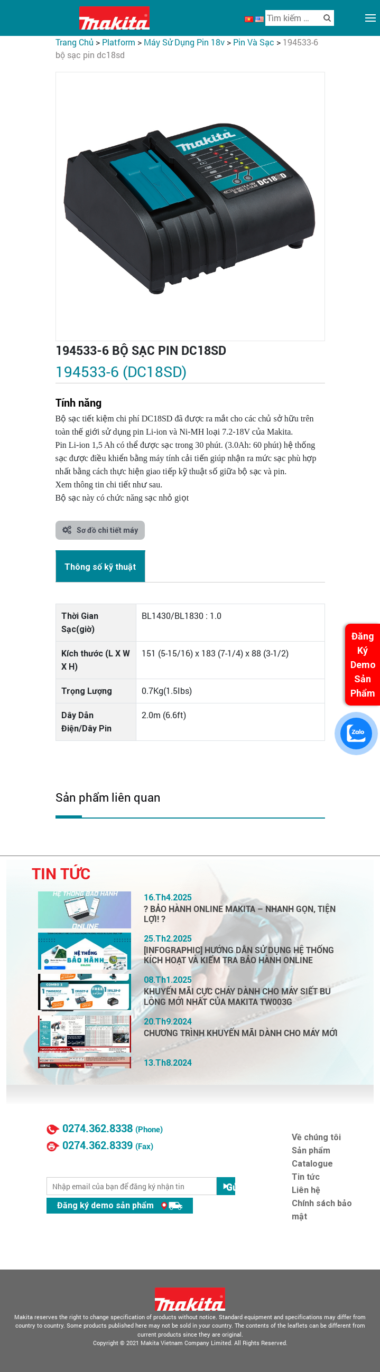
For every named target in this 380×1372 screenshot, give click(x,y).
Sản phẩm (311, 1150)
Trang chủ (74, 42)
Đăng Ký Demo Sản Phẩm (363, 665)
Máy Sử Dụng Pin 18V (184, 42)
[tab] (100, 566)
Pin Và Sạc (253, 42)
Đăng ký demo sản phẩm (119, 1205)
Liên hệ (306, 1190)
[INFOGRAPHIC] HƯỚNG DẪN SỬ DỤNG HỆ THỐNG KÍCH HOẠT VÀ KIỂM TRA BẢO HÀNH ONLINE (239, 955)
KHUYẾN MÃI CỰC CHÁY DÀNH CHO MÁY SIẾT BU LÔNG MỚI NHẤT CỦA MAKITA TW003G (237, 996)
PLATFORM (118, 42)
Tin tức (306, 1177)
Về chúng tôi (316, 1137)
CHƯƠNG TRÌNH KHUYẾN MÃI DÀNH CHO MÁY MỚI (241, 1033)
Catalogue (312, 1164)
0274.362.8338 (97, 1128)
